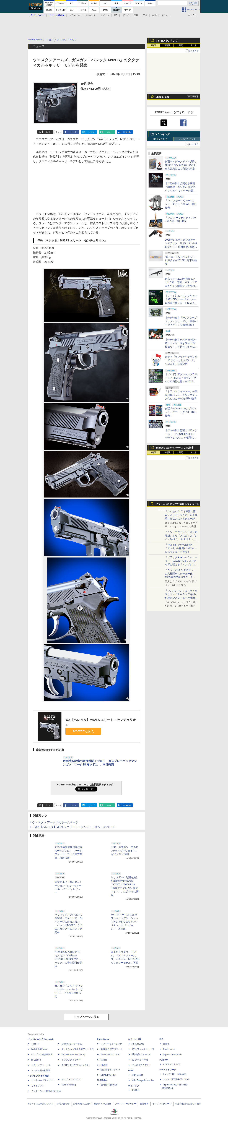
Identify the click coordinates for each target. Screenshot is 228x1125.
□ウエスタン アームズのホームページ (54, 822)
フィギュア (90, 15)
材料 (154, 15)
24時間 (167, 45)
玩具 (136, 15)
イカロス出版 (134, 1039)
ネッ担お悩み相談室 (40, 1070)
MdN (130, 1070)
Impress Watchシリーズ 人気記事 (175, 447)
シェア (74, 132)
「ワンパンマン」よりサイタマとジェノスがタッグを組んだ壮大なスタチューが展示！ (181, 594)
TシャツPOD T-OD (110, 1054)
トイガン (105, 15)
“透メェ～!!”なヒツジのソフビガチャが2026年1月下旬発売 (181, 260)
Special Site (163, 96)
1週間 (180, 45)
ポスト (48, 132)
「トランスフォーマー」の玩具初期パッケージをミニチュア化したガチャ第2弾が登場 (181, 395)
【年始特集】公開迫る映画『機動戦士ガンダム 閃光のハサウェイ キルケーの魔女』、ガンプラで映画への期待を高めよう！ (181, 190)
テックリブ (133, 1085)
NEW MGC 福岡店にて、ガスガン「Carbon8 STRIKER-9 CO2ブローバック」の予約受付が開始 (69, 959)
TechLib (135, 1090)
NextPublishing (68, 1085)
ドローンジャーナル (40, 1065)
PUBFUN (163, 1060)
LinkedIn (127, 132)
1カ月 (193, 45)
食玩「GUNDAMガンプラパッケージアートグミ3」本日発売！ (180, 412)
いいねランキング (187, 139)
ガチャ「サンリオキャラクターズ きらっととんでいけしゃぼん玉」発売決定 (181, 360)
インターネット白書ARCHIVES (46, 1091)
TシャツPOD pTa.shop (174, 1074)
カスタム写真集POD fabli (176, 1079)
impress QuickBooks (172, 1054)
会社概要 (144, 1103)
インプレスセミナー (71, 1060)
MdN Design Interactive (143, 1080)
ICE (161, 1039)
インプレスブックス (71, 1079)
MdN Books (137, 1075)
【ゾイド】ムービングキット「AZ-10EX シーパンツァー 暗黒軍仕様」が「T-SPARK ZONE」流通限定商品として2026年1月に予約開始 (181, 302)
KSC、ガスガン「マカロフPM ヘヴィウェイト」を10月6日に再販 (124, 851)
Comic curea (169, 1049)
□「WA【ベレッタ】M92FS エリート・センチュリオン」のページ (72, 827)
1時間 (153, 45)
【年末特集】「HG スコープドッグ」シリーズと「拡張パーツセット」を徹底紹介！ (181, 321)
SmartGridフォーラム (71, 1044)
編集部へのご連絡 (102, 1103)
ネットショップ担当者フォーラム (77, 1049)
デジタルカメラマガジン (43, 1080)
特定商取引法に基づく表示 (188, 1103)
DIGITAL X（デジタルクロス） (76, 1065)
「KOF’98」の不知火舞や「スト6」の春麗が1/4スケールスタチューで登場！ (181, 548)
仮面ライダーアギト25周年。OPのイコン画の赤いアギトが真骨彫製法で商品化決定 (181, 165)
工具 (145, 15)
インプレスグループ (162, 1103)
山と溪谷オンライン (110, 1069)
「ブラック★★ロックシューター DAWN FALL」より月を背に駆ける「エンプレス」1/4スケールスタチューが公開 (181, 564)
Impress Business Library (73, 1054)
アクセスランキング (167, 40)
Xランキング (163, 134)
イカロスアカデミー (141, 1065)
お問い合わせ (63, 1103)
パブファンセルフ (171, 1064)
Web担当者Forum (39, 1049)
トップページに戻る (86, 1016)
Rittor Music (103, 1039)
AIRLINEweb (138, 1044)
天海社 (166, 1044)
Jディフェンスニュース (143, 1049)
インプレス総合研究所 (42, 1054)
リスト (58, 132)
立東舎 (104, 1060)
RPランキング (160, 139)
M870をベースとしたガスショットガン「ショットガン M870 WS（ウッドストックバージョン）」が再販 (124, 921)
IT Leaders (36, 1060)
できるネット (37, 1085)
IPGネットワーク (167, 1069)
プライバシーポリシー (125, 1103)
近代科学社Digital (109, 1085)
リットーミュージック (111, 1044)
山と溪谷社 (102, 1065)
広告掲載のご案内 (81, 1103)
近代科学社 (102, 1080)
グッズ (125, 15)
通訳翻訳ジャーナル (141, 1054)
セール (165, 15)
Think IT (35, 1044)
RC (115, 15)
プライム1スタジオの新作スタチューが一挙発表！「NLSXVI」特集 (177, 504)
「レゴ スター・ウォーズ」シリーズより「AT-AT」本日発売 (181, 204)
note (109, 132)
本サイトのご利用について (40, 1103)
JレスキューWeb (140, 1060)
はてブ (91, 132)
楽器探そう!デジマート (112, 1049)
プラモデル (74, 15)
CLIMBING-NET (108, 1075)
